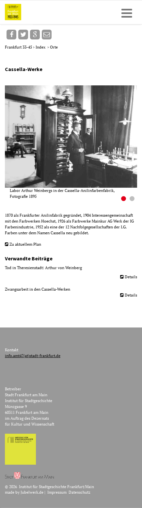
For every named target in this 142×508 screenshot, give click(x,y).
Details (131, 276)
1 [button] (124, 199)
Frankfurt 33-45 (19, 47)
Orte (54, 47)
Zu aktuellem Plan (25, 244)
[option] (73, 142)
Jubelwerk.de (32, 492)
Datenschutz (79, 492)
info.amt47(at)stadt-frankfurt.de (32, 355)
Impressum (57, 492)
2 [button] (133, 199)
